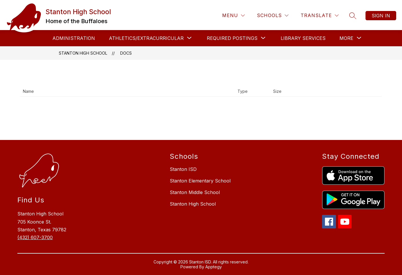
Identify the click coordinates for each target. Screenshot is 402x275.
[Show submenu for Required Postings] (232, 38)
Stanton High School (83, 53)
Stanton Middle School (195, 192)
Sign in (381, 16)
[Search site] (352, 15)
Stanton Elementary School (200, 181)
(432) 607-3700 (35, 237)
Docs (126, 53)
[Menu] (233, 15)
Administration (73, 38)
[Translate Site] (319, 15)
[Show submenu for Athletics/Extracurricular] (146, 38)
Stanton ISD (183, 169)
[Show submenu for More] (346, 38)
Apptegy (213, 266)
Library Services (303, 38)
